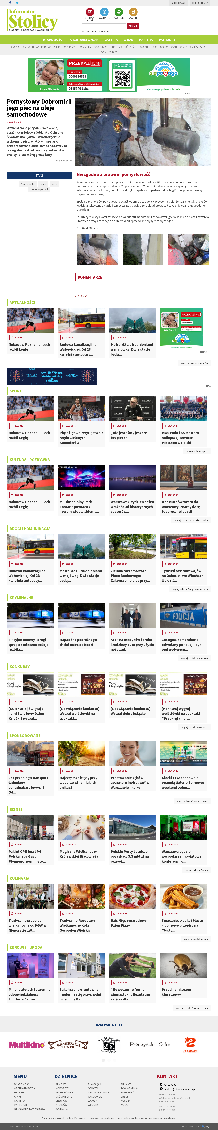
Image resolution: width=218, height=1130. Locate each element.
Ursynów (163, 46)
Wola (103, 52)
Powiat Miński (69, 46)
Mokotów (46, 46)
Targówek (143, 46)
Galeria (111, 39)
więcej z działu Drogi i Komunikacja (190, 589)
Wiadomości (53, 39)
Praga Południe (101, 46)
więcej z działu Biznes (197, 870)
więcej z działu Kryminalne (194, 658)
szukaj (133, 26)
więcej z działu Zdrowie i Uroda (192, 1008)
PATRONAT (167, 39)
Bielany (35, 46)
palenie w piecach (39, 189)
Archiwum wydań (84, 39)
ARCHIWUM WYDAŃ (89, 14)
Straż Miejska (28, 184)
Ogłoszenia (104, 31)
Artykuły (86, 31)
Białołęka (25, 46)
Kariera (146, 39)
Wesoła (183, 46)
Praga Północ (84, 46)
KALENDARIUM (104, 13)
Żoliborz (113, 52)
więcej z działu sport (197, 451)
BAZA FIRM (133, 13)
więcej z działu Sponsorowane (192, 801)
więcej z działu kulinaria (196, 938)
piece (54, 184)
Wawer (174, 46)
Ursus (154, 46)
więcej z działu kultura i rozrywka (191, 520)
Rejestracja (200, 3)
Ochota (56, 46)
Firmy (94, 31)
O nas (128, 39)
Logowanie (179, 3)
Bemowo (15, 46)
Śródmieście (130, 46)
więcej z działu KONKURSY (194, 727)
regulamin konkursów (29, 1109)
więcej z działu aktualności (194, 363)
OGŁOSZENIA (118, 13)
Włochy (203, 46)
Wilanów (193, 46)
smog (43, 184)
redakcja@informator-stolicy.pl (179, 1089)
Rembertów (116, 46)
